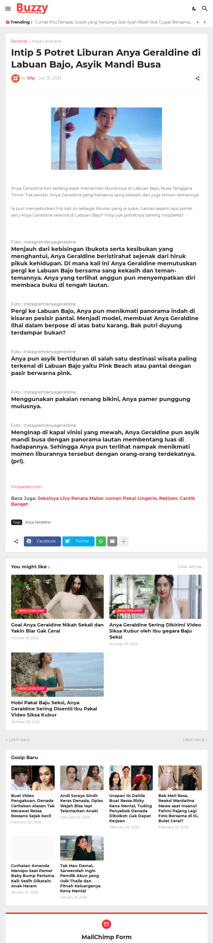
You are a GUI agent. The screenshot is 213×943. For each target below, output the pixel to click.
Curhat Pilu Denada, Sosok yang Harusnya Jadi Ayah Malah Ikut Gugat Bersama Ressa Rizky (113, 22)
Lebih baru (19, 739)
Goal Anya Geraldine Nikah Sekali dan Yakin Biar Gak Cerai (57, 628)
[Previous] (198, 22)
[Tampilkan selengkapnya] (124, 541)
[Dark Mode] (194, 8)
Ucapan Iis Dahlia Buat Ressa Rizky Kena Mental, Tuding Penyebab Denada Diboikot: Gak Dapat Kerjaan (130, 808)
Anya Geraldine (46, 41)
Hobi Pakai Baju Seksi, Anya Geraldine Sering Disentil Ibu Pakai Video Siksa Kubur (54, 709)
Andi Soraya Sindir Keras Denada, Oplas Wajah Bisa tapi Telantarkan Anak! (81, 803)
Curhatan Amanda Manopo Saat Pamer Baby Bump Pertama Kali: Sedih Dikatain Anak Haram (32, 875)
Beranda (19, 41)
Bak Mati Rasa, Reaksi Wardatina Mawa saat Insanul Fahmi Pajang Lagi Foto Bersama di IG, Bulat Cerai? (178, 808)
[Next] (204, 22)
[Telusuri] (205, 8)
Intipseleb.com (26, 486)
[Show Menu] (7, 8)
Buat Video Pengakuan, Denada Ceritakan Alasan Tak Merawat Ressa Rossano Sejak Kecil (33, 805)
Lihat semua (190, 567)
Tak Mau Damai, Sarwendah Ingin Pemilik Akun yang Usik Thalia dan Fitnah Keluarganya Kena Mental (80, 878)
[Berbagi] (197, 78)
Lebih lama (193, 739)
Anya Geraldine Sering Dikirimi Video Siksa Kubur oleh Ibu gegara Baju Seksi (155, 631)
